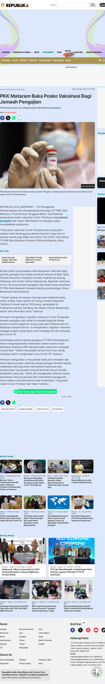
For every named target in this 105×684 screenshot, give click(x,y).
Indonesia (6, 60)
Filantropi (33, 60)
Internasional (5, 640)
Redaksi (22, 660)
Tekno (22, 640)
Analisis (22, 636)
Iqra (21, 633)
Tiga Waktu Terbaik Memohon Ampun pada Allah (33, 259)
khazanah (48, 52)
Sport (41, 636)
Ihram (68, 60)
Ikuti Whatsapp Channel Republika (35, 391)
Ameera (3, 629)
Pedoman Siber (45, 660)
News (68, 51)
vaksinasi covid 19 (8, 409)
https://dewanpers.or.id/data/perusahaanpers (21, 677)
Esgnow (3, 644)
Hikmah (23, 60)
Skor (40, 629)
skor (36, 52)
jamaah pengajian (26, 409)
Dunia (15, 60)
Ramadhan (23, 647)
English (42, 644)
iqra (59, 52)
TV (1, 647)
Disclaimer (4, 663)
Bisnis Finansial (94, 52)
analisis (78, 52)
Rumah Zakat (45, 60)
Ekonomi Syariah (22, 52)
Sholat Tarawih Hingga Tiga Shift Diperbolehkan (9, 259)
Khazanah (11, 89)
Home (2, 89)
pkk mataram (58, 409)
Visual (22, 644)
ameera (6, 52)
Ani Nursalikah (10, 112)
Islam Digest (58, 60)
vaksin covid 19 (42, 409)
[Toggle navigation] (3, 5)
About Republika (7, 660)
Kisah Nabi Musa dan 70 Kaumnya (58, 258)
